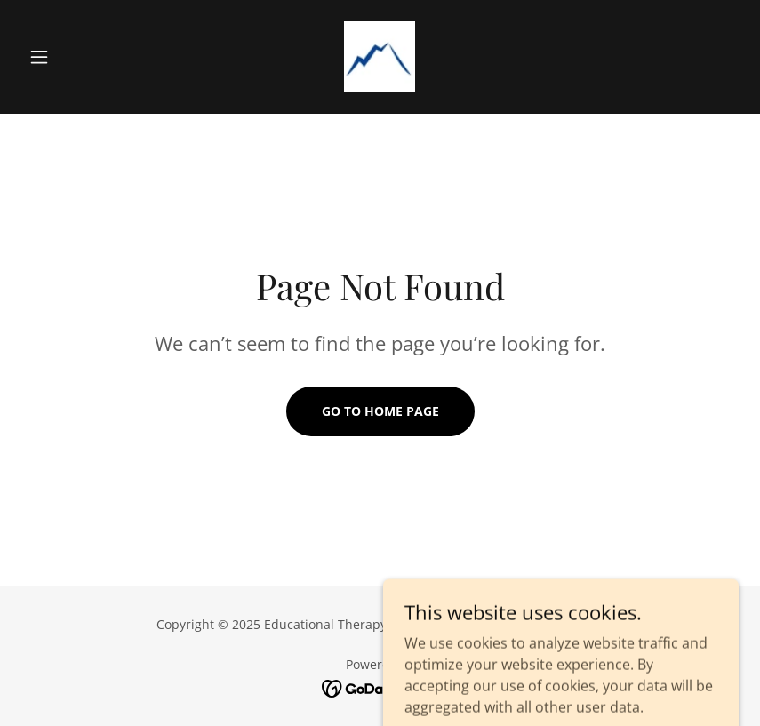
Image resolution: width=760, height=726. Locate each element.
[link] (380, 56)
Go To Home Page (380, 411)
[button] (75, 57)
